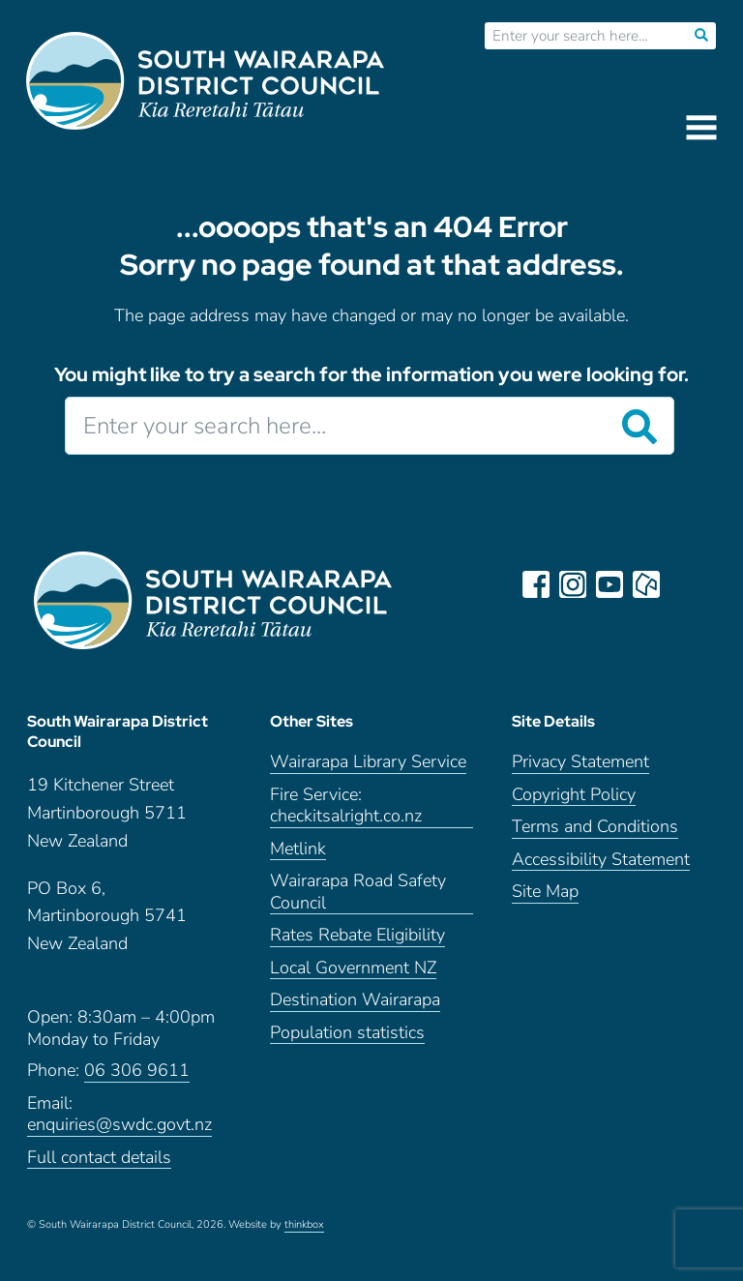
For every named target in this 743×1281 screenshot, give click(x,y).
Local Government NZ (353, 968)
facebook (536, 584)
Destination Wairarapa (355, 1000)
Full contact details (99, 1158)
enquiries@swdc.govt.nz (119, 1125)
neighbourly (646, 584)
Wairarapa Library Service (368, 762)
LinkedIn (683, 584)
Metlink (298, 849)
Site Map (545, 891)
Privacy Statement (580, 762)
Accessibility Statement (601, 860)
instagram (572, 584)
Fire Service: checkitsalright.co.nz (346, 806)
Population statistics (347, 1033)
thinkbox (304, 1225)
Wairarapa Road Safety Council (358, 892)
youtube (609, 584)
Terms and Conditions (595, 827)
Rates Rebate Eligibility (357, 935)
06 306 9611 (137, 1070)
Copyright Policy (574, 795)
